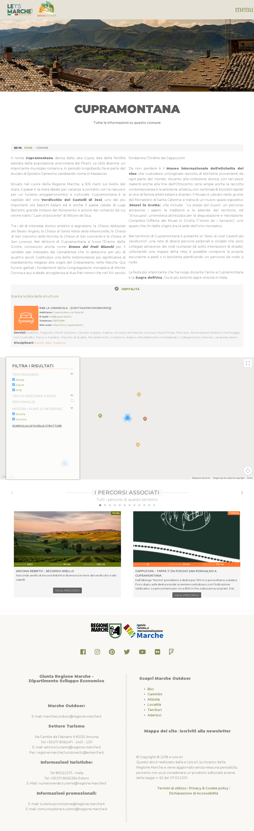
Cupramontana (61, 312)
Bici (151, 689)
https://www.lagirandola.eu (68, 325)
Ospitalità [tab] (130, 289)
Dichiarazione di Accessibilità (193, 793)
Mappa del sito (160, 731)
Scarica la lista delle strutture (35, 296)
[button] (100, 505)
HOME (28, 147)
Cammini (155, 694)
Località (154, 705)
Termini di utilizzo (171, 788)
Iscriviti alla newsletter (205, 731)
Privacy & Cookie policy (208, 788)
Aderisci (154, 715)
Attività (154, 699)
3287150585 (59, 320)
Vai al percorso (67, 590)
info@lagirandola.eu (60, 316)
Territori (155, 710)
